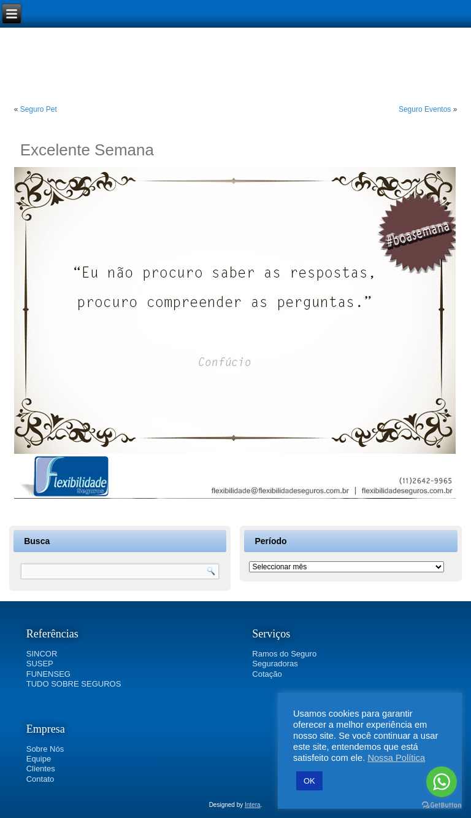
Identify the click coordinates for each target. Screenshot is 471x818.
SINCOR (42, 653)
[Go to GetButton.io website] (441, 805)
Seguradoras (274, 663)
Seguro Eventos (425, 109)
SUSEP (39, 663)
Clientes (40, 768)
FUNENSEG (48, 674)
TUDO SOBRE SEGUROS (73, 683)
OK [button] (309, 780)
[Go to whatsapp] (441, 781)
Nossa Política (396, 758)
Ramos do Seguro (284, 653)
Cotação (266, 674)
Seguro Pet (38, 109)
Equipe (38, 758)
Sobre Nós (45, 749)
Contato (40, 779)
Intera (253, 804)
